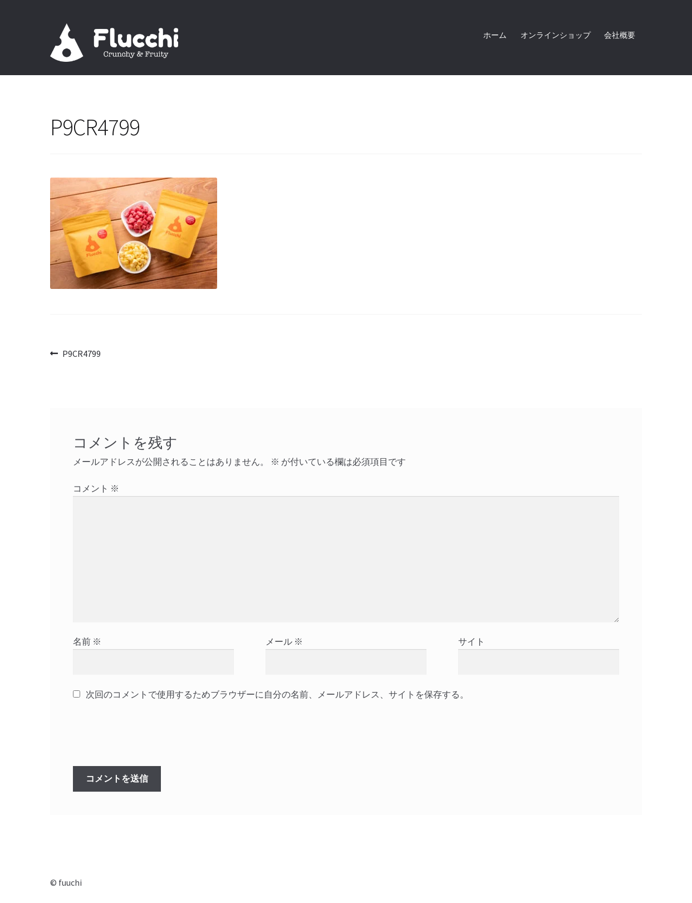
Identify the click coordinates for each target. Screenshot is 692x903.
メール (284, 641)
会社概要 (619, 35)
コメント (96, 488)
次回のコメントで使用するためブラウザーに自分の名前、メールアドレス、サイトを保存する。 (277, 694)
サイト (471, 641)
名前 (87, 641)
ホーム (495, 35)
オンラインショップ (556, 35)
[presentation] (148, 738)
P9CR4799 (81, 354)
